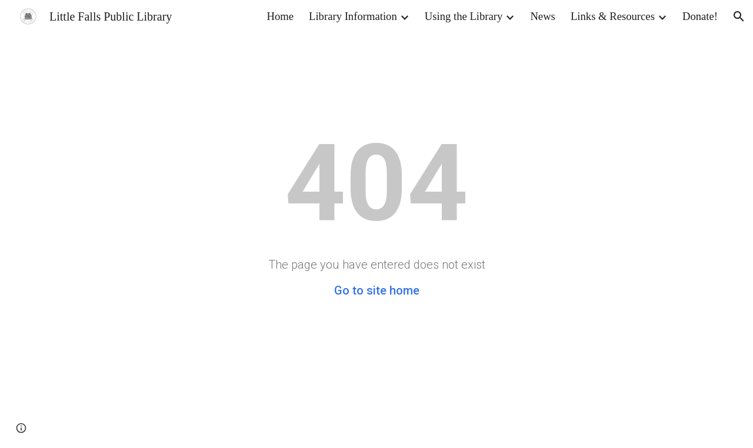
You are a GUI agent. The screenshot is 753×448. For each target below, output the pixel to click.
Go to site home (376, 290)
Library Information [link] (353, 16)
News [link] (542, 16)
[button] (739, 16)
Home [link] (280, 16)
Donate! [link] (700, 16)
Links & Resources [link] (613, 16)
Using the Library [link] (464, 16)
